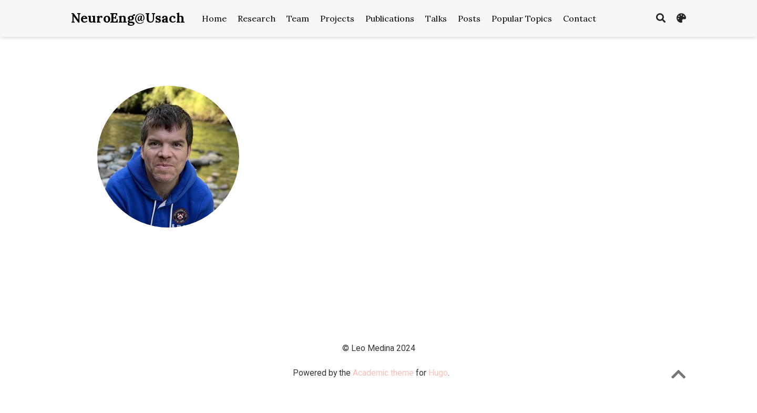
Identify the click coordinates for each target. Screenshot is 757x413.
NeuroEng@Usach (128, 17)
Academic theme (383, 373)
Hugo (438, 373)
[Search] (661, 19)
